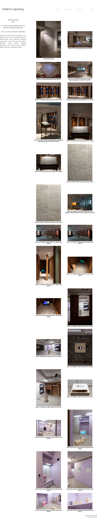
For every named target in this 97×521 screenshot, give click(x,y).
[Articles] (80, 9)
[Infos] (92, 9)
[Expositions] (68, 9)
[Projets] (56, 9)
